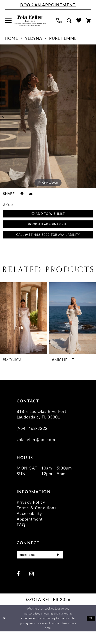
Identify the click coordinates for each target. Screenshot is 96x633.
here (48, 629)
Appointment (30, 519)
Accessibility (29, 513)
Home (11, 38)
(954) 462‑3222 (32, 428)
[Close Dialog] (4, 619)
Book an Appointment (48, 224)
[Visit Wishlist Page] (79, 20)
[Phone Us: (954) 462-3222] (59, 20)
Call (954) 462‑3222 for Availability (48, 235)
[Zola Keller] (30, 21)
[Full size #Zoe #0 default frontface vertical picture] (48, 116)
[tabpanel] (48, 116)
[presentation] (23, 318)
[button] (8, 20)
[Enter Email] (40, 555)
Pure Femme (63, 38)
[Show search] (69, 20)
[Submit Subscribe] (58, 555)
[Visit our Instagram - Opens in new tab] (31, 575)
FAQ (21, 525)
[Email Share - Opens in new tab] (31, 194)
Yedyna (33, 38)
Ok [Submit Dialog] (91, 620)
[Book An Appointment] (48, 5)
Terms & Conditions (37, 508)
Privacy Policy (31, 502)
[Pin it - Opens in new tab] (22, 193)
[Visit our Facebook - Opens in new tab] (18, 575)
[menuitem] (8, 20)
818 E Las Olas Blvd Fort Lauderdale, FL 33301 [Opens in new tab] (41, 414)
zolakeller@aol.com (36, 440)
